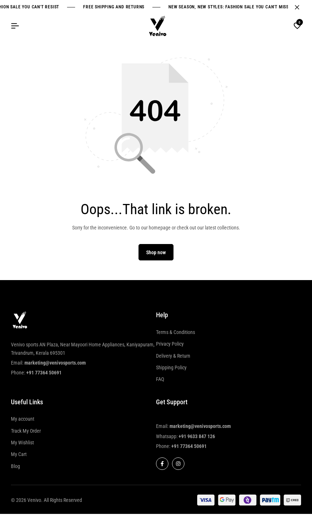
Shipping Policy (171, 368)
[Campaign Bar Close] (299, 7)
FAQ (160, 381)
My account (22, 420)
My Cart (19, 456)
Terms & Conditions (175, 333)
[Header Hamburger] (15, 26)
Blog (15, 467)
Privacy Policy (170, 345)
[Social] (162, 465)
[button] (297, 26)
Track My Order (26, 432)
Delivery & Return (173, 357)
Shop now (156, 253)
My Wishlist (22, 444)
